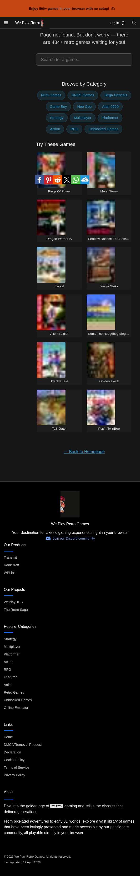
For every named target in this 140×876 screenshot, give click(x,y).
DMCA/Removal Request (23, 745)
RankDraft (11, 565)
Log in (117, 23)
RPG (74, 129)
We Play (32, 23)
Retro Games (14, 692)
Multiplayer (82, 118)
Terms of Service (16, 767)
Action (55, 129)
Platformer (110, 118)
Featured (10, 677)
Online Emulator (16, 708)
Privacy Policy (14, 775)
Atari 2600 (110, 106)
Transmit (10, 557)
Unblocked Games (103, 129)
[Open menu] (5, 23)
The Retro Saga (16, 610)
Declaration (12, 752)
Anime (8, 685)
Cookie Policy (14, 760)
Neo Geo (84, 106)
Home (8, 737)
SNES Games (83, 95)
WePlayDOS (13, 602)
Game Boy (58, 106)
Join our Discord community (70, 538)
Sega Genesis (116, 95)
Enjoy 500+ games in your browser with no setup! (72, 8)
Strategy (57, 118)
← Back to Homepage (84, 451)
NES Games (51, 95)
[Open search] (134, 22)
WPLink (9, 573)
